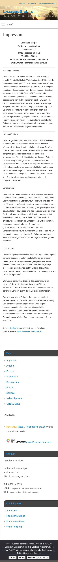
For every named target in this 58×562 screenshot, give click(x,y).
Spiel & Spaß (13, 403)
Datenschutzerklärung (47, 4)
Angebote (11, 360)
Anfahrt (22, 4)
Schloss (10, 393)
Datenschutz (12, 382)
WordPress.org (14, 526)
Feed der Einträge (15, 515)
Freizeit (10, 371)
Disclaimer (14, 328)
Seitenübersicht (14, 398)
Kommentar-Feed (15, 521)
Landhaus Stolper (18, 11)
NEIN (21, 557)
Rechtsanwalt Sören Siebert (30, 331)
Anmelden (11, 510)
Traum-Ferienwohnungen (28, 442)
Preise (9, 387)
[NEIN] (54, 551)
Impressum (32, 4)
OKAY (12, 557)
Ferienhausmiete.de (26, 426)
